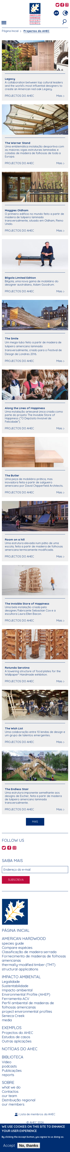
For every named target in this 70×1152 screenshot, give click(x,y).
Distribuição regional (18, 1100)
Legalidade (11, 981)
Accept (9, 1148)
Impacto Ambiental (21, 976)
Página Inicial (10, 31)
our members (13, 1104)
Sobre (8, 1082)
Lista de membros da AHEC (37, 1114)
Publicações (12, 1070)
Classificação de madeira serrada (29, 952)
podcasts (9, 1066)
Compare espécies (17, 947)
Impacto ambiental (17, 990)
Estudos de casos (16, 1037)
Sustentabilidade (15, 986)
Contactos (10, 1091)
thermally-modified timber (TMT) (28, 964)
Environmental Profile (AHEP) (26, 994)
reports (8, 1075)
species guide (13, 943)
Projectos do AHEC (17, 1032)
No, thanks (28, 1148)
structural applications (20, 969)
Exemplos (11, 1027)
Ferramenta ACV (15, 998)
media (7, 1020)
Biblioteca (12, 1057)
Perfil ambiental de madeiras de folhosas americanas (28, 1005)
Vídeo (6, 1062)
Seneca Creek (13, 1015)
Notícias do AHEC (19, 1048)
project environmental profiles (27, 1011)
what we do (11, 1087)
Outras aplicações (17, 1041)
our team (9, 1096)
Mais (59, 95)
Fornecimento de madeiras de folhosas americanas (34, 958)
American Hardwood (24, 938)
